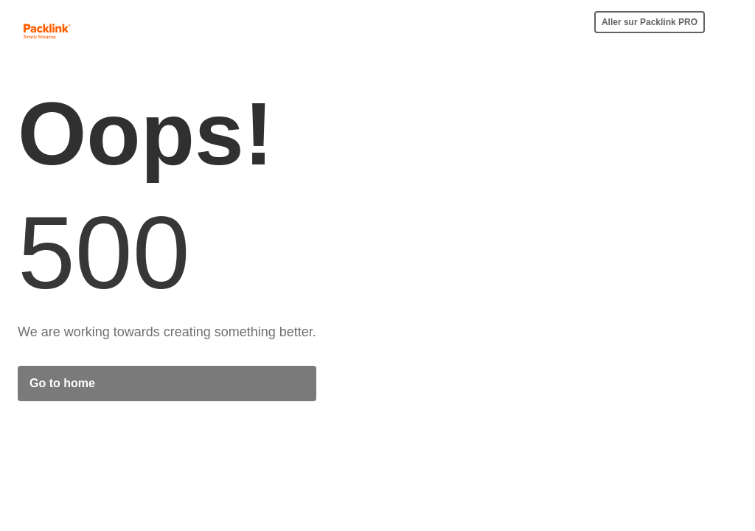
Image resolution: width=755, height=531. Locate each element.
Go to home (62, 383)
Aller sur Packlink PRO (649, 22)
